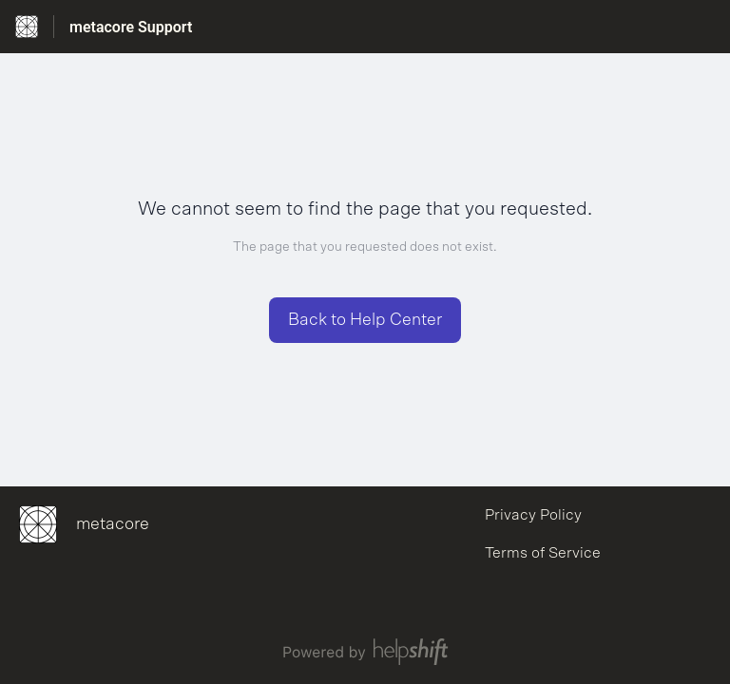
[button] (365, 320)
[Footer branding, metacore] (93, 524)
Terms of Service (543, 552)
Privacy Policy (533, 514)
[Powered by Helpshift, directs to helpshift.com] (365, 651)
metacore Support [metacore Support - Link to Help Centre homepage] (130, 27)
